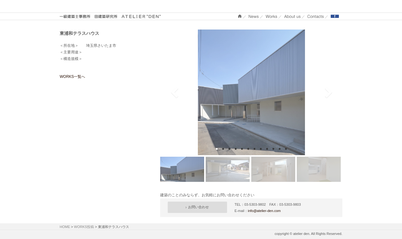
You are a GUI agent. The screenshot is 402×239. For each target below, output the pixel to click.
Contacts (315, 16)
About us (292, 16)
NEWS (254, 16)
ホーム (240, 16)
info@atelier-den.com (264, 211)
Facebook (335, 16)
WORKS (271, 16)
